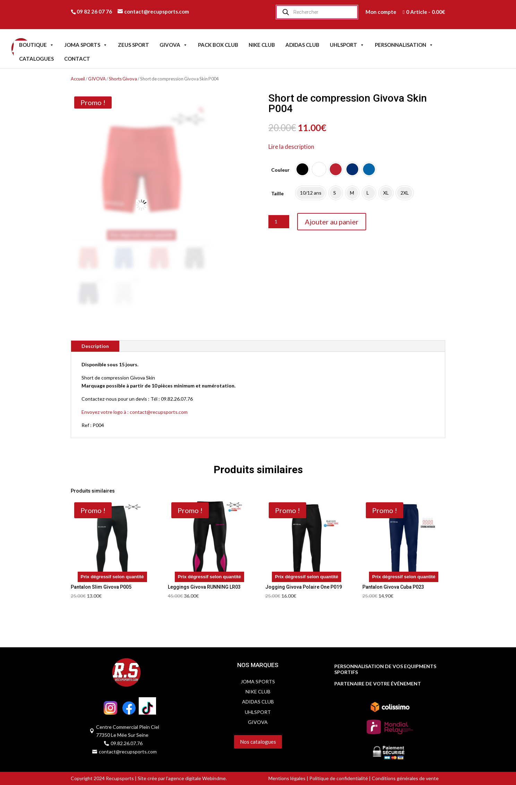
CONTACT (77, 59)
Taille (277, 193)
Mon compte (381, 12)
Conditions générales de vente (405, 778)
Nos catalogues (258, 742)
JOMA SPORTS (86, 45)
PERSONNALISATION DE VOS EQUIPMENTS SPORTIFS (385, 669)
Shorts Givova (123, 79)
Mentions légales (287, 778)
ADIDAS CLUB (302, 45)
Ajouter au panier (332, 221)
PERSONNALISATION (404, 45)
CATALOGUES (36, 59)
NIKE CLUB (262, 45)
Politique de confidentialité (338, 778)
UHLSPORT (347, 45)
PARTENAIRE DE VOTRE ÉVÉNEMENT (377, 683)
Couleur (280, 170)
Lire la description (291, 146)
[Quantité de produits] (278, 221)
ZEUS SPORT (133, 45)
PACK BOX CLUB (218, 45)
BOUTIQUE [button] (36, 45)
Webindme (214, 778)
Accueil (78, 79)
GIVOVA (174, 45)
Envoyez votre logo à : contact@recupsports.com (134, 412)
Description (95, 346)
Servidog (212, 755)
